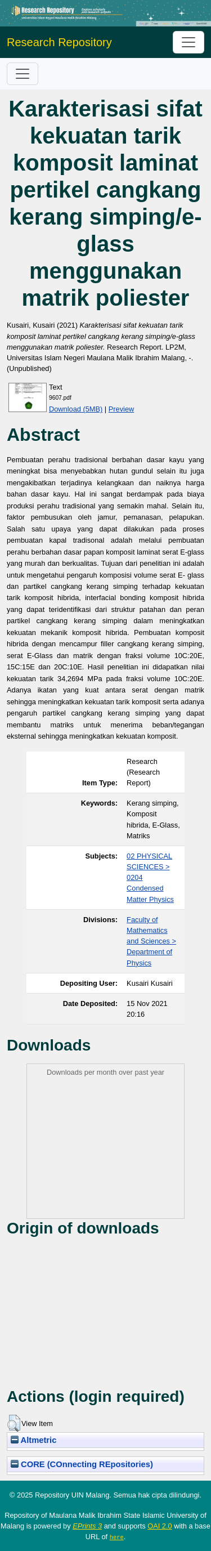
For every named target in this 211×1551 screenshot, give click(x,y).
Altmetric (33, 1440)
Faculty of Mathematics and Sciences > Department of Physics (151, 941)
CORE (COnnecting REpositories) (82, 1464)
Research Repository (59, 42)
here (117, 1537)
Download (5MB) (75, 409)
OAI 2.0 (159, 1526)
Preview (121, 409)
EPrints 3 (87, 1526)
